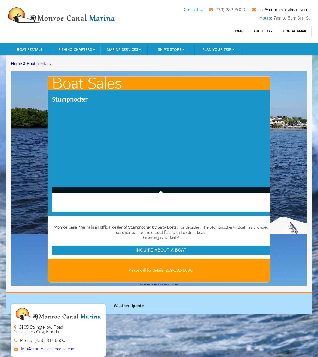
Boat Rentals (29, 50)
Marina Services (124, 50)
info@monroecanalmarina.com (284, 9)
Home (238, 31)
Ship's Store (171, 50)
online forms (163, 284)
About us (263, 31)
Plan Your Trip (218, 50)
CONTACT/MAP (294, 31)
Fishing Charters (76, 50)
